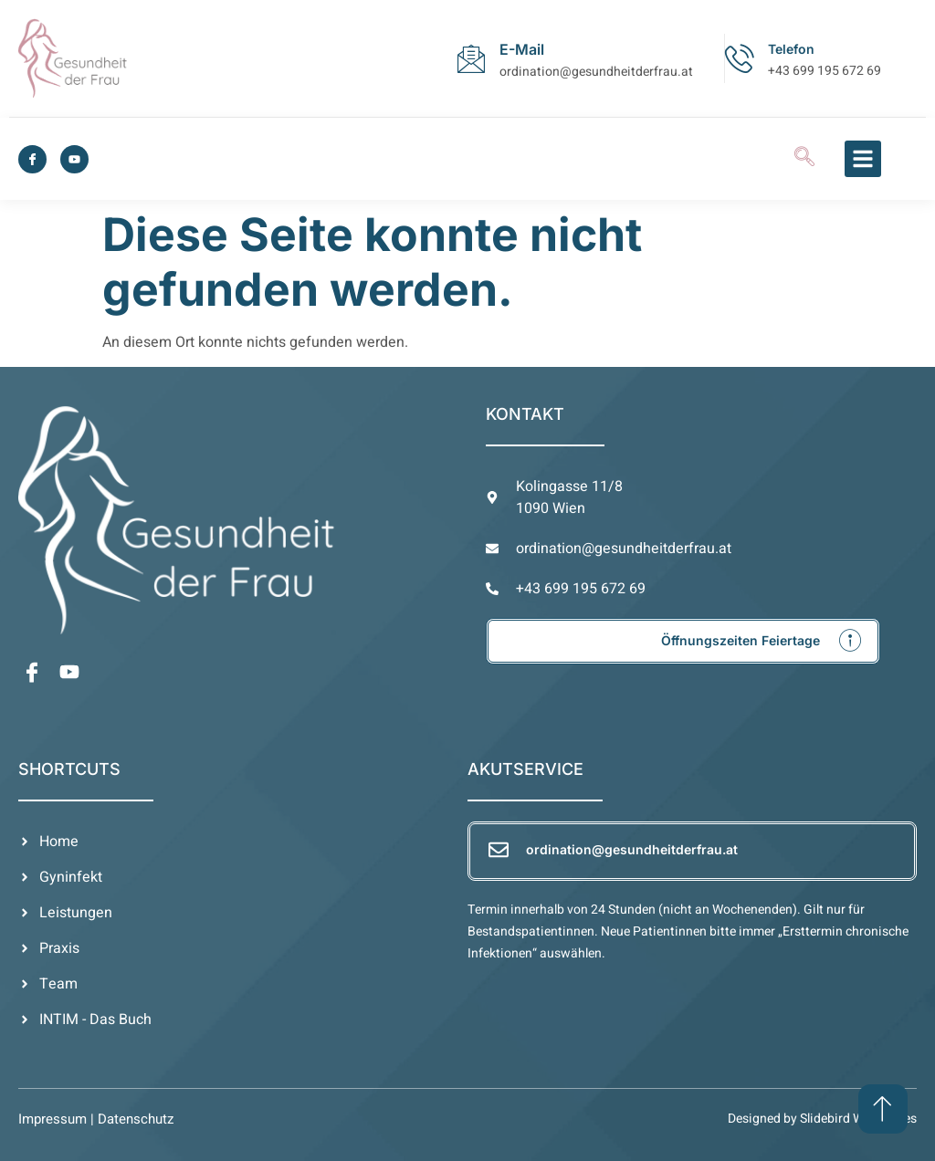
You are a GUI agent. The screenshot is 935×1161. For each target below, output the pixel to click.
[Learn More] (683, 641)
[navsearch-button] (804, 159)
